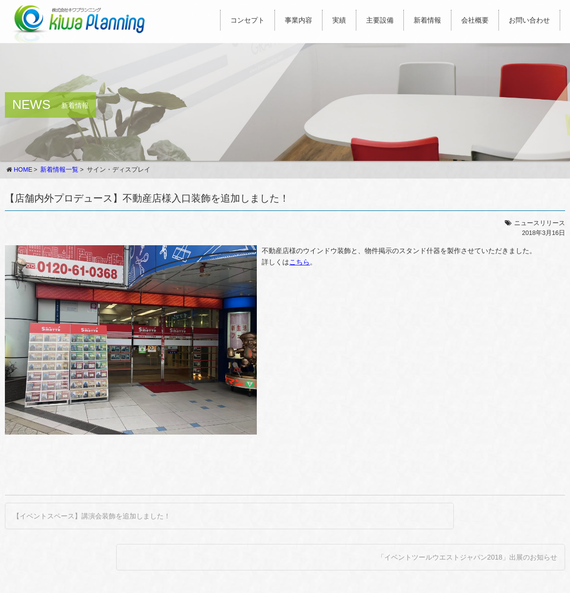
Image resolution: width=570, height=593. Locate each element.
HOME (23, 169)
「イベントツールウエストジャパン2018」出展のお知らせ (467, 557)
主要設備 (380, 20)
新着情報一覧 (59, 169)
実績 (339, 20)
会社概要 (475, 20)
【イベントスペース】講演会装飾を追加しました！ (92, 516)
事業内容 (298, 20)
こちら (299, 262)
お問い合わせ (529, 20)
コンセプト (247, 20)
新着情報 (427, 20)
